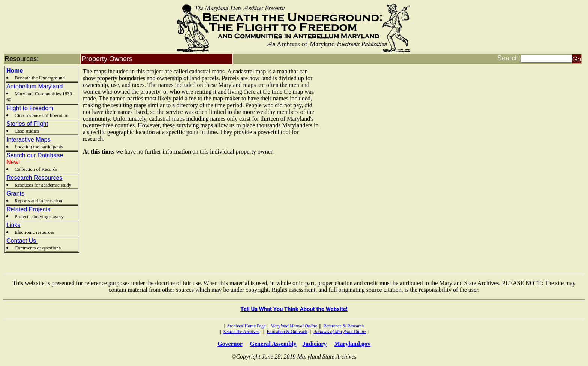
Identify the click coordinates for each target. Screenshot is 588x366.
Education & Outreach (287, 331)
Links (13, 225)
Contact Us (22, 241)
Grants (15, 193)
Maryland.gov (352, 344)
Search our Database (34, 155)
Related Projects (28, 209)
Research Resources (34, 178)
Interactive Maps (28, 139)
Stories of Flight (27, 124)
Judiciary (315, 344)
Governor (230, 344)
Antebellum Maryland (34, 86)
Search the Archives (242, 331)
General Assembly (273, 344)
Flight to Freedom (29, 108)
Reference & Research (343, 326)
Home (14, 70)
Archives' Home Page (246, 326)
